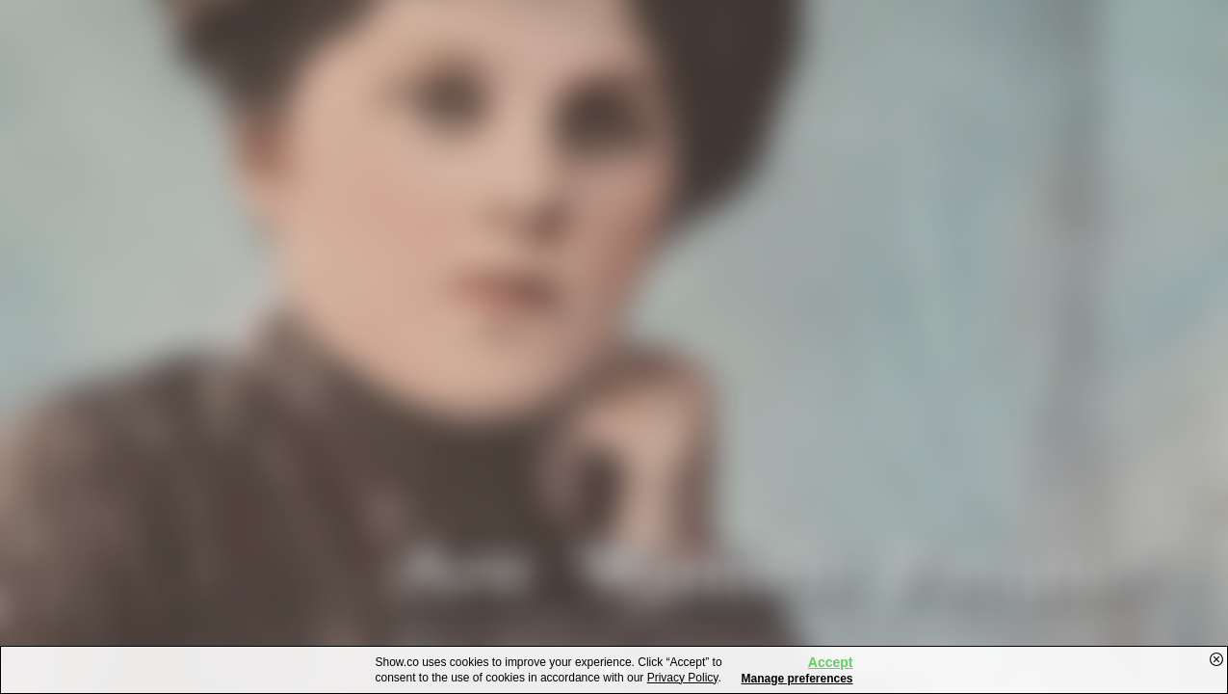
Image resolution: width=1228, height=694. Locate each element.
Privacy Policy (683, 677)
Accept (830, 662)
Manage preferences (796, 678)
